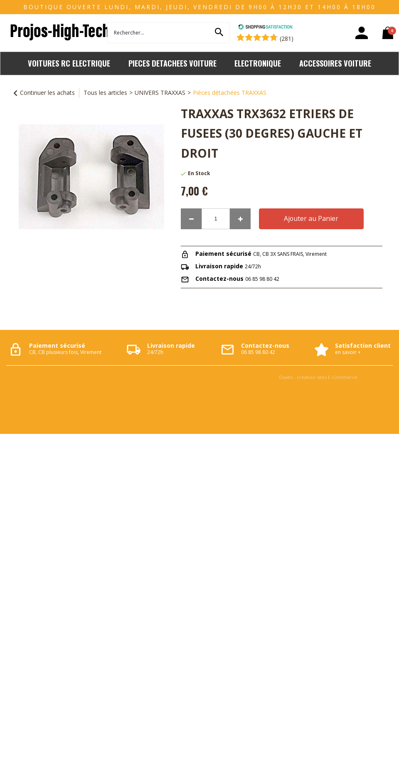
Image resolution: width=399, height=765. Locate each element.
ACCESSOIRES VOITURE (335, 63)
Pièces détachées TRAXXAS (229, 93)
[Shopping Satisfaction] (265, 28)
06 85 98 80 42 (262, 278)
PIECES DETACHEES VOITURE (172, 63)
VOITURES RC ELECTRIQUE (69, 63)
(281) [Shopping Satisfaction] (286, 38)
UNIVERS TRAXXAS (160, 93)
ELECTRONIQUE (257, 63)
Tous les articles (105, 93)
